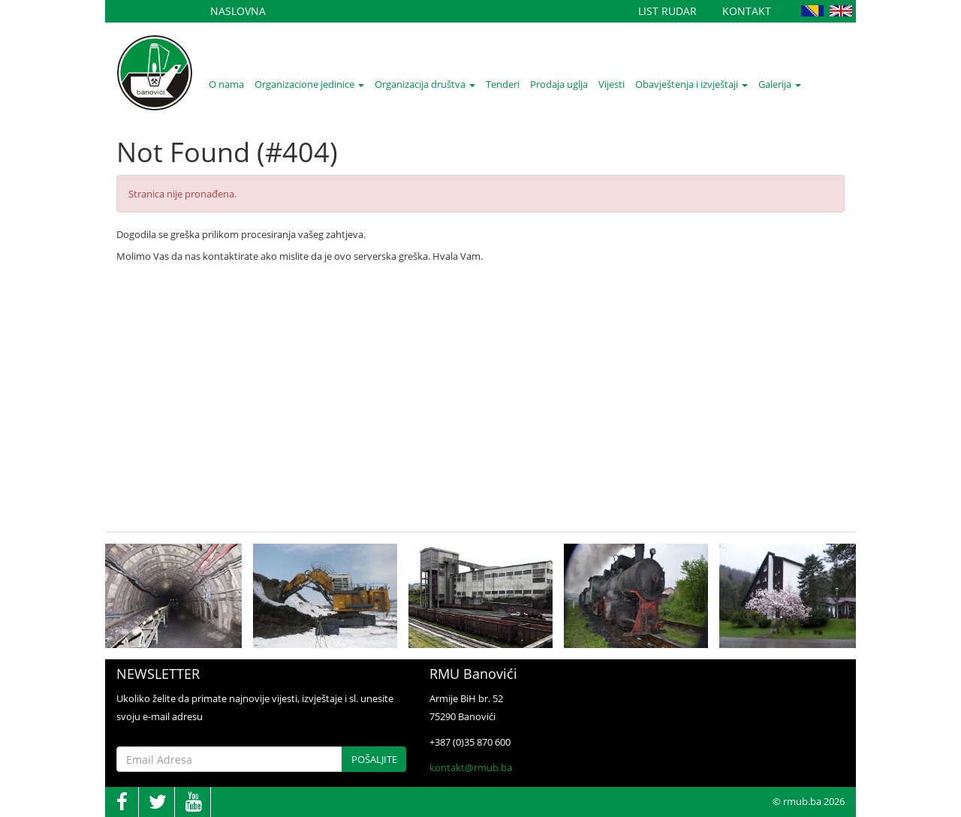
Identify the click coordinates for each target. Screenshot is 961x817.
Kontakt (746, 11)
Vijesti (611, 84)
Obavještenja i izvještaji (691, 84)
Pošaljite (374, 759)
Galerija (779, 84)
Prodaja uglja (559, 84)
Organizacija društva (425, 84)
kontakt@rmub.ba (470, 767)
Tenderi (503, 84)
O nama (226, 84)
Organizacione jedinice (309, 84)
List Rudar (667, 11)
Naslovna (238, 11)
